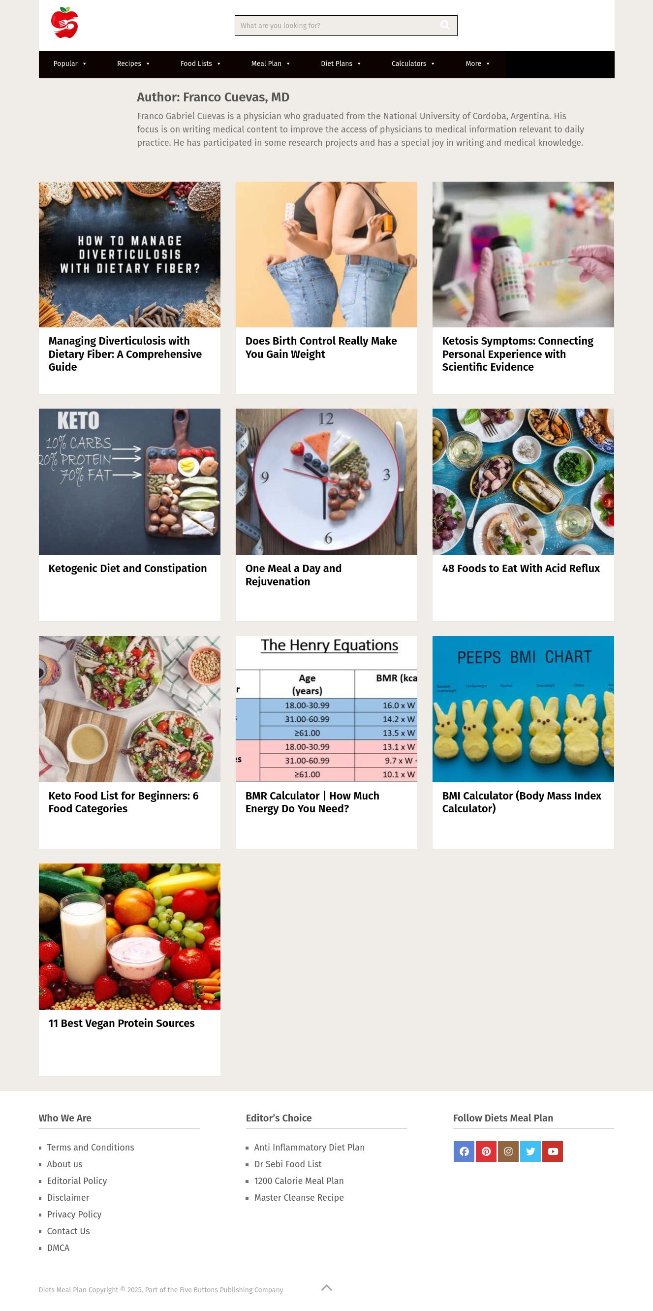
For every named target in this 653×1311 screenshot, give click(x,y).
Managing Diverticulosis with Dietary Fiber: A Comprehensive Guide (125, 354)
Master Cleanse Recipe (299, 1197)
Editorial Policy (77, 1181)
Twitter (530, 1151)
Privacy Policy (74, 1214)
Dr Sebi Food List (288, 1164)
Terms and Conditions (90, 1147)
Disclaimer (68, 1197)
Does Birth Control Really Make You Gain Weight (321, 347)
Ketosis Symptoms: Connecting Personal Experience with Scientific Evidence (517, 354)
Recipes (134, 64)
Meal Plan (271, 64)
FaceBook (464, 1151)
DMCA (58, 1248)
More (478, 64)
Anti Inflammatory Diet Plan (309, 1147)
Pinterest (486, 1151)
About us (65, 1164)
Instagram (508, 1151)
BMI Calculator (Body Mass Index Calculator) (521, 802)
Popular (71, 64)
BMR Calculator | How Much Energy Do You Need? (313, 802)
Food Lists (201, 64)
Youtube (552, 1151)
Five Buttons (199, 1290)
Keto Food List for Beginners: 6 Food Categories (124, 802)
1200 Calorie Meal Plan (299, 1181)
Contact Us (68, 1231)
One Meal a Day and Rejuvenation (294, 575)
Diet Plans (341, 64)
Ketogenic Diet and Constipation (128, 568)
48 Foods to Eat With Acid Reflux (521, 568)
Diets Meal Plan (63, 1290)
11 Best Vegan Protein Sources (122, 1023)
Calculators (414, 64)
